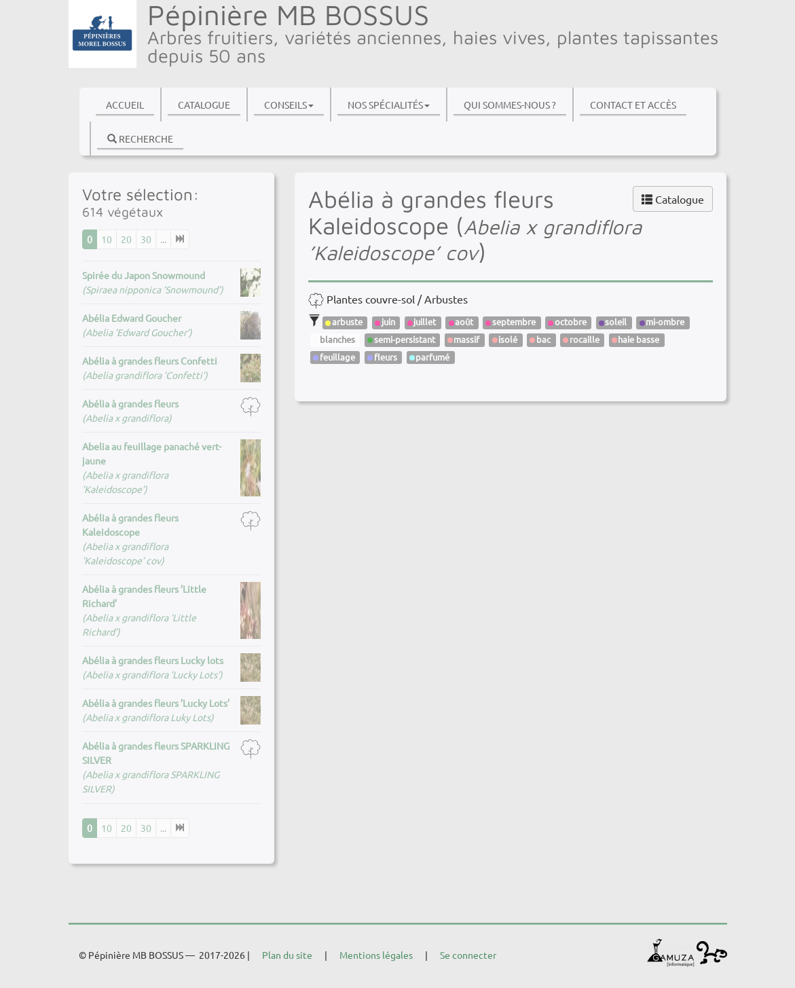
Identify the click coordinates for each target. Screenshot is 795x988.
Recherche (140, 138)
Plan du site (287, 955)
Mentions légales (376, 955)
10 (106, 239)
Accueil (125, 104)
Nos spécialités (389, 104)
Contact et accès (633, 104)
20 (126, 239)
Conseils (289, 104)
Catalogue (204, 104)
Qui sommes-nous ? (510, 104)
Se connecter (468, 955)
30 (146, 239)
